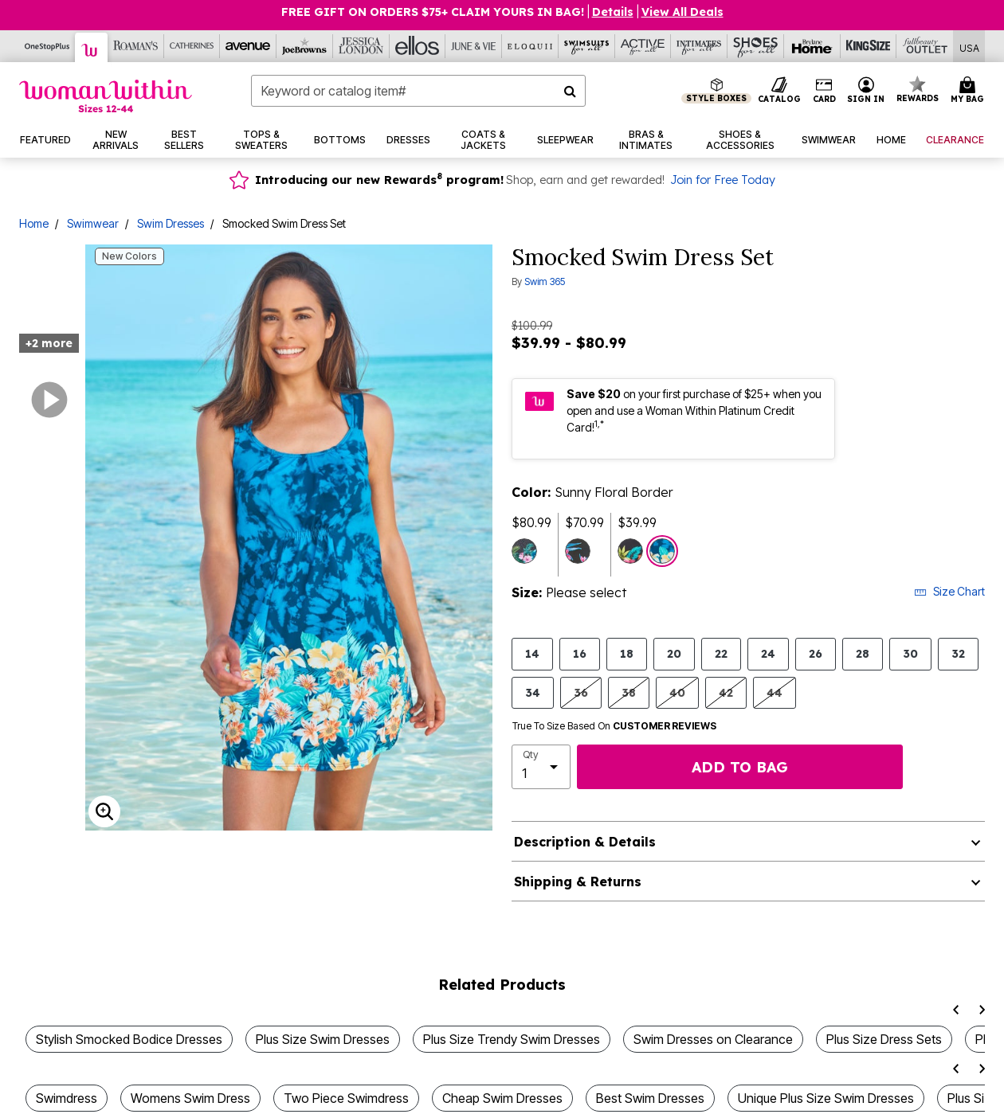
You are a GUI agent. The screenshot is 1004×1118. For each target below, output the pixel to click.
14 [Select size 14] (532, 653)
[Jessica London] (361, 46)
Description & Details (585, 842)
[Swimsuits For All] (587, 46)
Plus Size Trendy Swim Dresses (511, 1039)
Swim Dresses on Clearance (713, 1039)
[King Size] (869, 46)
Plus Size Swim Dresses (323, 1039)
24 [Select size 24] (768, 653)
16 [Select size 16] (579, 653)
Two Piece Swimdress (346, 1098)
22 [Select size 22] (721, 653)
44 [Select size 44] (774, 692)
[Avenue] (248, 46)
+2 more (49, 343)
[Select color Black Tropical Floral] (577, 551)
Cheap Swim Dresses (502, 1098)
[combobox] (418, 91)
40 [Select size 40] (677, 692)
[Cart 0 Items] (969, 91)
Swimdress (66, 1098)
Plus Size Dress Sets (884, 1039)
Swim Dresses (170, 223)
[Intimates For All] (699, 46)
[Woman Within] (92, 47)
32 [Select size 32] (958, 653)
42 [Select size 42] (726, 692)
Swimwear (93, 223)
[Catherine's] (192, 46)
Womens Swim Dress (190, 1098)
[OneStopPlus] (47, 46)
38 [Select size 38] (629, 692)
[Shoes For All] (756, 46)
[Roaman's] (136, 46)
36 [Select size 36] (581, 692)
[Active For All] (643, 46)
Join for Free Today (722, 180)
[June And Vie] (473, 46)
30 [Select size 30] (910, 653)
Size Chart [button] (949, 591)
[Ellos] (418, 46)
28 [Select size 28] (862, 653)
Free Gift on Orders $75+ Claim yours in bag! (432, 12)
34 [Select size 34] (532, 692)
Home (34, 223)
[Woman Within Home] (105, 96)
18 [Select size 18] (626, 653)
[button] (866, 91)
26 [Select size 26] (815, 653)
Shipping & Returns (577, 881)
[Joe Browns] (304, 46)
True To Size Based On (614, 726)
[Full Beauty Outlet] (924, 46)
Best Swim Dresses (650, 1098)
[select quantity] (541, 767)
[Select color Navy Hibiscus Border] (630, 551)
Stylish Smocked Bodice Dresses (129, 1039)
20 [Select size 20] (674, 653)
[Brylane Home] (812, 46)
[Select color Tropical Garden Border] (524, 551)
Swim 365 (544, 281)
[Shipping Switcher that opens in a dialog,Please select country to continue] (969, 46)
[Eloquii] (530, 46)
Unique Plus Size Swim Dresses (826, 1098)
